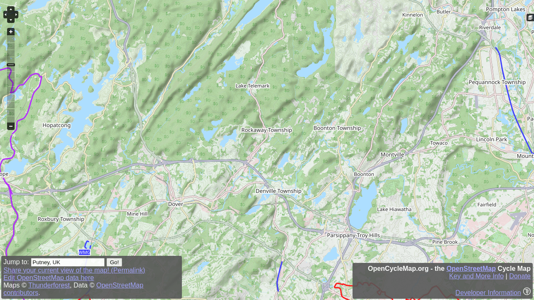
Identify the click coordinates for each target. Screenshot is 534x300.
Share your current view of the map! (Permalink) (74, 270)
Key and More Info (476, 276)
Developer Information (488, 292)
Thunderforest (49, 285)
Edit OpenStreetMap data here (48, 277)
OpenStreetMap (471, 268)
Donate (520, 276)
